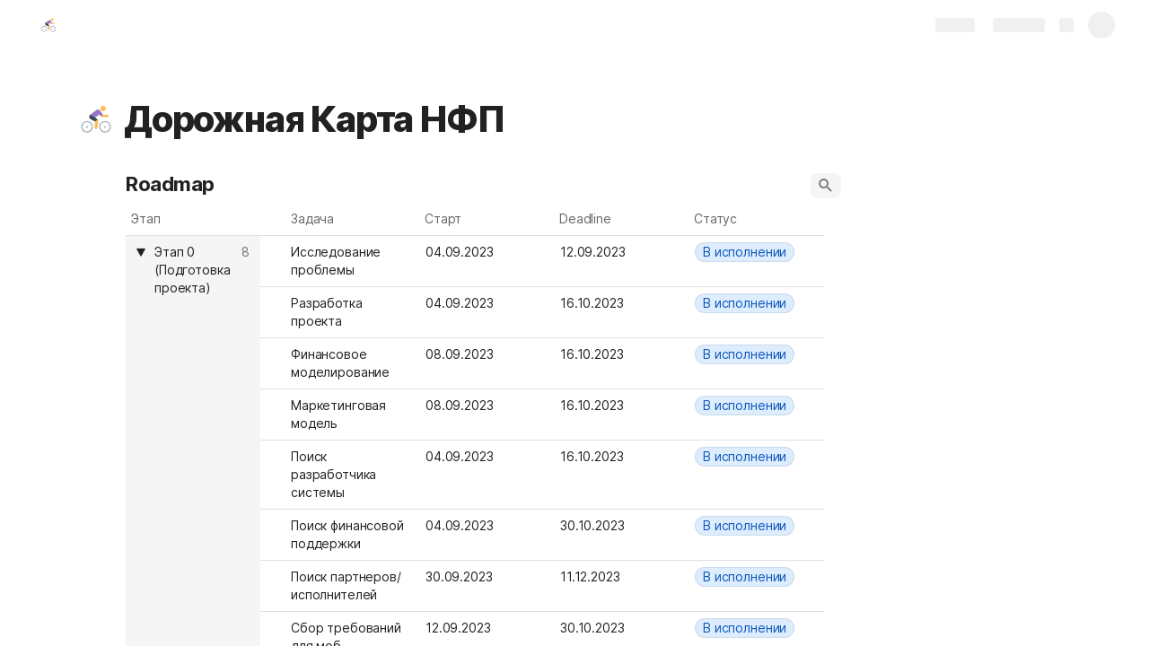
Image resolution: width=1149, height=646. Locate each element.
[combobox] (757, 252)
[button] (96, 119)
